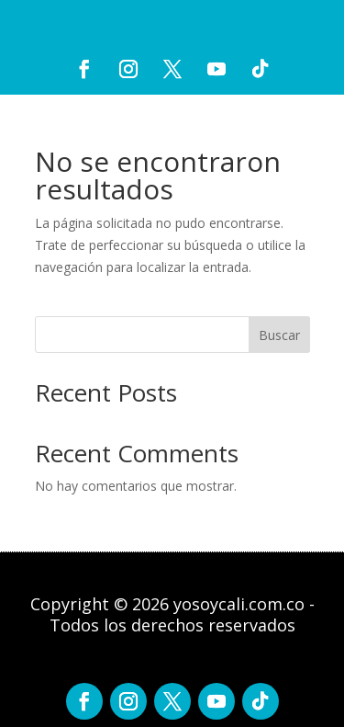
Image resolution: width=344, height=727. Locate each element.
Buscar (279, 335)
